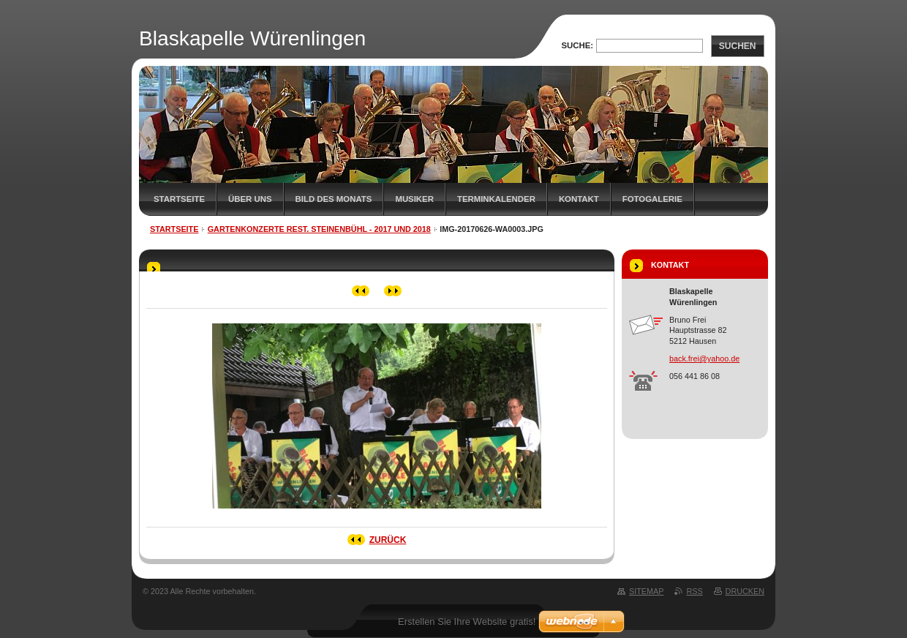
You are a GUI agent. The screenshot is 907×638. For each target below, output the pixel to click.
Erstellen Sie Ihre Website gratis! (466, 621)
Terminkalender (496, 199)
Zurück (388, 540)
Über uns (250, 199)
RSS (694, 591)
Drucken (745, 591)
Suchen (737, 46)
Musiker (414, 199)
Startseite (179, 199)
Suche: (577, 45)
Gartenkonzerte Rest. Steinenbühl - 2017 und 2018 (319, 229)
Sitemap (646, 591)
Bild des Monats (334, 199)
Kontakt (579, 199)
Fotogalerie (652, 199)
